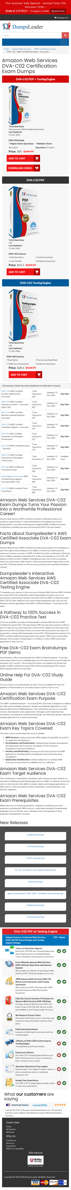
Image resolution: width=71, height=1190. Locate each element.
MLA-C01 (5, 412)
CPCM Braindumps (35, 917)
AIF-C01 (5, 467)
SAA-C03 (5, 401)
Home (6, 49)
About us (10, 1143)
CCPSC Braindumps (35, 858)
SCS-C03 (5, 445)
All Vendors (11, 1129)
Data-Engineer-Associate (12, 476)
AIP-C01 (5, 433)
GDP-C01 (5, 455)
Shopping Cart (61, 18)
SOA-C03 (5, 424)
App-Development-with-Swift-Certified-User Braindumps (35, 893)
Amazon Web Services (21, 49)
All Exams (10, 1132)
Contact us (11, 1140)
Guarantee (11, 1146)
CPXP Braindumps (35, 846)
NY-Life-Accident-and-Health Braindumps (35, 870)
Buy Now (65, 393)
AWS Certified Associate (45, 49)
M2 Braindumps (35, 881)
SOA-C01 (5, 391)
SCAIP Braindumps (35, 834)
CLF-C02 (5, 488)
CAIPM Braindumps (35, 905)
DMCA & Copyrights (15, 1148)
